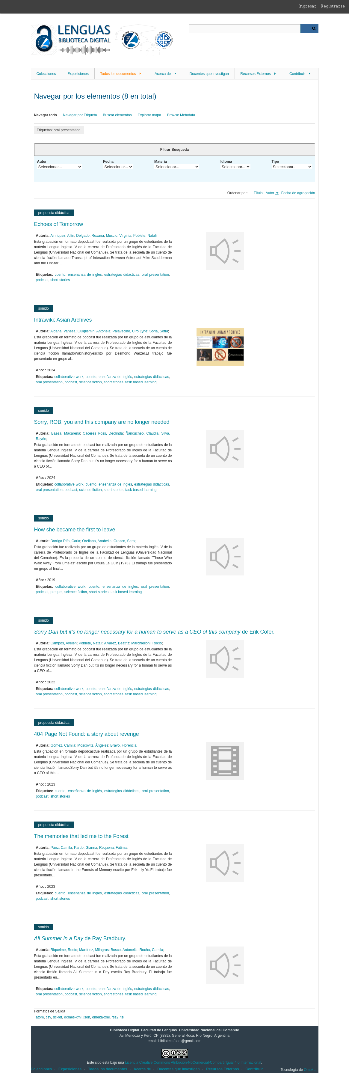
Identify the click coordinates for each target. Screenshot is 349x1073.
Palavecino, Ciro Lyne (129, 331)
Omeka (309, 1070)
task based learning (140, 382)
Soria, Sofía (158, 331)
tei (122, 1017)
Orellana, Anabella (96, 541)
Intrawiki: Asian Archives (63, 320)
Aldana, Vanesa (62, 331)
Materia (160, 161)
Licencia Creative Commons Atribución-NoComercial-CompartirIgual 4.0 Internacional (193, 1062)
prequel (56, 592)
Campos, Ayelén (64, 643)
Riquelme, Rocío (64, 950)
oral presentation (155, 274)
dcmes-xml (72, 1017)
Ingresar (307, 6)
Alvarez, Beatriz (116, 643)
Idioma (226, 161)
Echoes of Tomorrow (58, 224)
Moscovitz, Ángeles (92, 745)
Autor (42, 161)
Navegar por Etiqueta (80, 115)
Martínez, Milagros (94, 950)
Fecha (108, 161)
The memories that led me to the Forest (81, 836)
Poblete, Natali (145, 235)
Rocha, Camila (151, 950)
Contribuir (297, 74)
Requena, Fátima (113, 848)
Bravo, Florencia (123, 745)
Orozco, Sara (124, 541)
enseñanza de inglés (85, 274)
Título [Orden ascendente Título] (258, 193)
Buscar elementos (117, 115)
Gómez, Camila (63, 745)
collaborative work (69, 377)
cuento (60, 274)
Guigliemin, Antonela (94, 331)
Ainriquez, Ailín (62, 235)
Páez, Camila (61, 848)
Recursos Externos (255, 74)
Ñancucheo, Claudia (142, 433)
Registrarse (333, 6)
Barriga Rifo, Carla (65, 541)
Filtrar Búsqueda (174, 149)
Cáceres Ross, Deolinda (103, 433)
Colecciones (46, 74)
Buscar (313, 28)
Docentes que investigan (209, 74)
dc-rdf (57, 1017)
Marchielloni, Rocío (146, 643)
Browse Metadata (181, 115)
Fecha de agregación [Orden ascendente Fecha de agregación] (298, 193)
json (87, 1017)
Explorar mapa (149, 115)
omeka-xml (101, 1017)
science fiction (90, 382)
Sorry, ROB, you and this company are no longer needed (102, 422)
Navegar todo (45, 115)
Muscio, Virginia (118, 235)
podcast (42, 280)
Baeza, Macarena (65, 433)
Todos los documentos (118, 74)
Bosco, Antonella (124, 950)
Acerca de (163, 74)
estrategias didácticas (121, 274)
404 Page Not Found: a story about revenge (86, 734)
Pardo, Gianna (85, 848)
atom (40, 1017)
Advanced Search (304, 28)
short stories (60, 280)
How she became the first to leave (74, 530)
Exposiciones (78, 74)
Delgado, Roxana (90, 235)
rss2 (115, 1017)
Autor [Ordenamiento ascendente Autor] (270, 193)
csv (48, 1017)
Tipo (275, 161)
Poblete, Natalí (90, 643)
